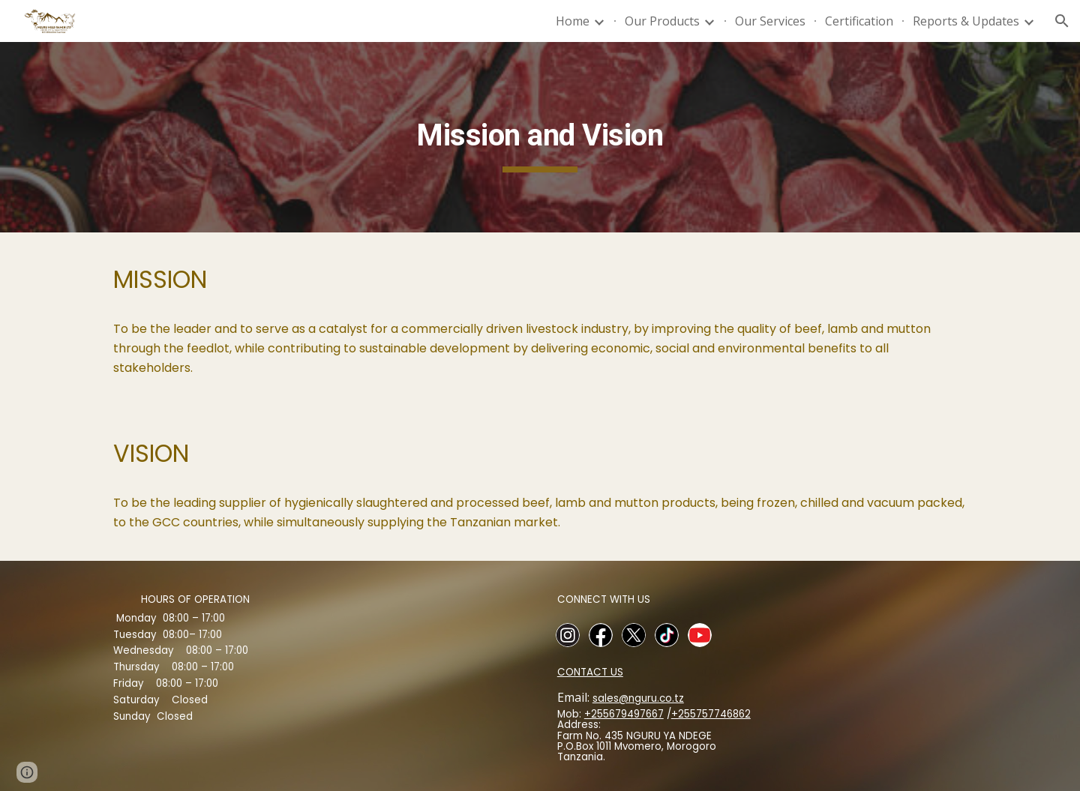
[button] (1062, 21)
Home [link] (573, 21)
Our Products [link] (662, 21)
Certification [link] (859, 21)
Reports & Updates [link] (966, 21)
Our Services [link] (770, 21)
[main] (540, 137)
